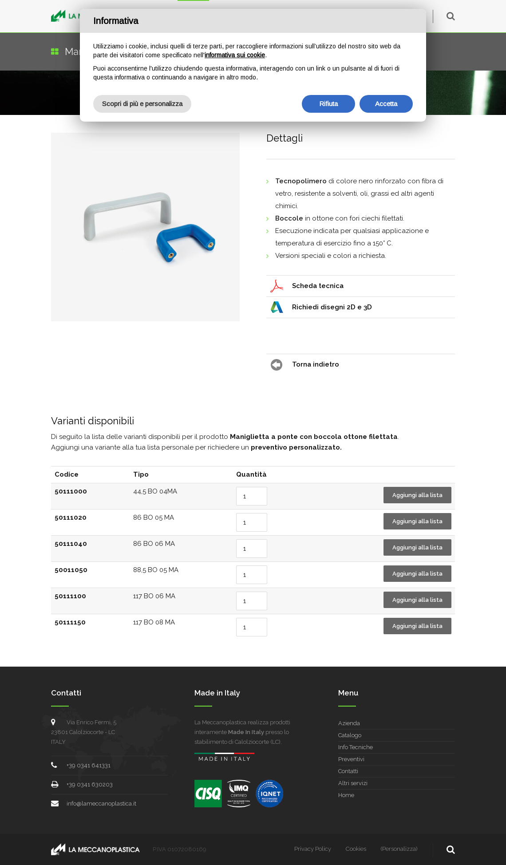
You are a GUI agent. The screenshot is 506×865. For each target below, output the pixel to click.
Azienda (349, 723)
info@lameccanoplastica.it (101, 803)
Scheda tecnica (318, 286)
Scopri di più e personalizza (142, 103)
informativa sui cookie (235, 55)
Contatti (348, 771)
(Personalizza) (399, 848)
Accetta (386, 103)
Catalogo (349, 735)
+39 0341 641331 (89, 765)
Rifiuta (328, 103)
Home (346, 795)
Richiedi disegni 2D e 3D (332, 307)
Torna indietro (315, 364)
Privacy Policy (312, 848)
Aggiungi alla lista (417, 495)
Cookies (356, 848)
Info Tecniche (355, 747)
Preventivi (351, 759)
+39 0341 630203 (90, 784)
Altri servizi (353, 783)
